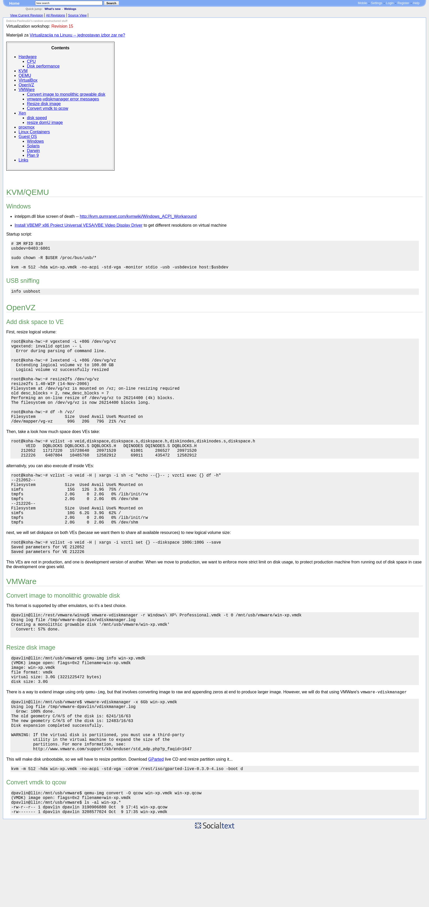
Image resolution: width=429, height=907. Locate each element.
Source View (77, 15)
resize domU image (45, 122)
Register (403, 3)
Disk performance (43, 66)
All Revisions (55, 15)
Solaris (33, 146)
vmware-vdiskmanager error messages (63, 99)
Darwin (33, 150)
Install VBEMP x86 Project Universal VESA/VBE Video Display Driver (78, 225)
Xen (22, 113)
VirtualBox (28, 80)
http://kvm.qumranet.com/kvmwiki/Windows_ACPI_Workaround (138, 216)
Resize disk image (44, 103)
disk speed (37, 118)
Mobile (362, 3)
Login (390, 3)
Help (416, 3)
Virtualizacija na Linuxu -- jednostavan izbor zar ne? (77, 35)
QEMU (25, 75)
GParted (156, 828)
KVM (23, 71)
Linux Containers (34, 132)
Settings (376, 3)
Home (14, 3)
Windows (35, 141)
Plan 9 (33, 155)
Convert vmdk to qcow (47, 108)
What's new (53, 8)
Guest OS (28, 136)
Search (111, 3)
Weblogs (70, 8)
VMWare (27, 89)
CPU (31, 61)
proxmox (26, 127)
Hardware (28, 57)
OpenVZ (26, 85)
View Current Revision (26, 15)
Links (23, 160)
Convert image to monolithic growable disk (66, 94)
